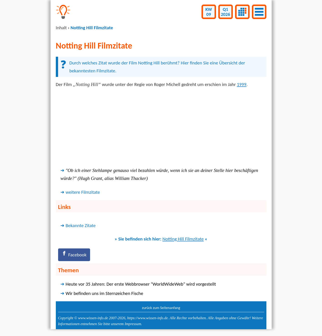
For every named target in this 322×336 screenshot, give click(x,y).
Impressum (133, 324)
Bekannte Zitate (81, 225)
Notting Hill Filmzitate (183, 239)
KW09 (208, 12)
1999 (241, 84)
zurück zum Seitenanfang (161, 307)
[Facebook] (74, 254)
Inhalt (61, 28)
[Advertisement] (161, 127)
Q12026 (225, 12)
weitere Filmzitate (83, 192)
